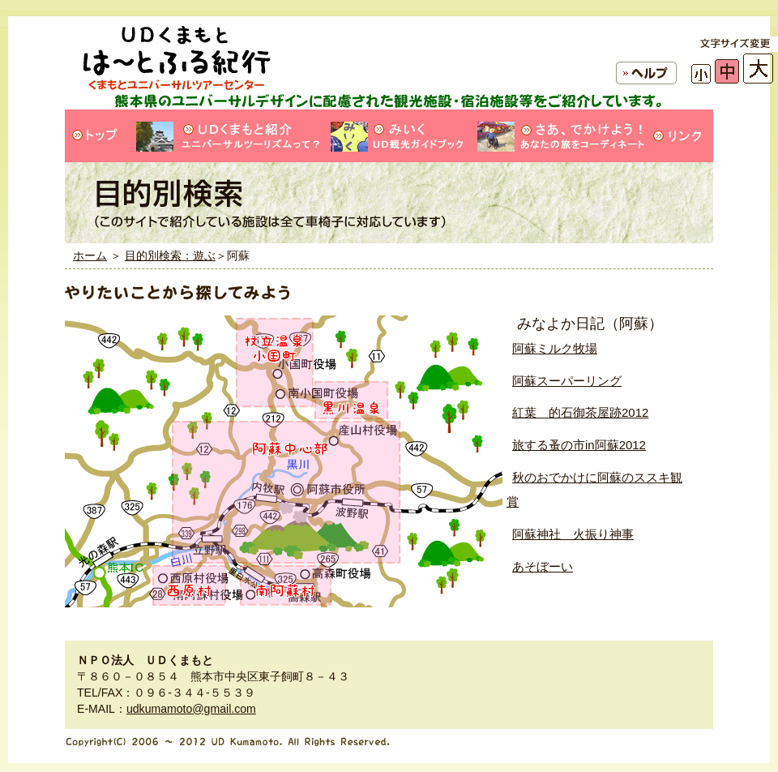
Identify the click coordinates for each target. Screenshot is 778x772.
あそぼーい (542, 566)
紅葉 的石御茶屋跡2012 (580, 412)
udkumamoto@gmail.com (191, 708)
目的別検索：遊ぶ (170, 255)
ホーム (90, 255)
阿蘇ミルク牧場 (554, 348)
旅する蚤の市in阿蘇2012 (579, 445)
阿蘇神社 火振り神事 (573, 534)
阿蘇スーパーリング (567, 381)
